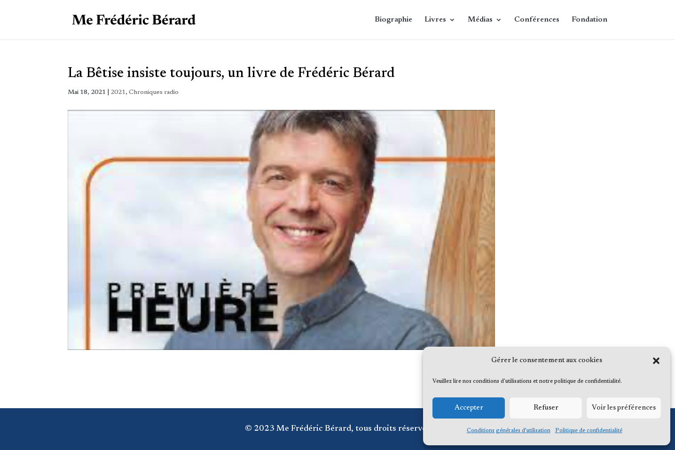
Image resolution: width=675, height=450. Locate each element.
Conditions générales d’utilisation (508, 431)
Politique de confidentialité (588, 431)
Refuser (546, 407)
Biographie (393, 19)
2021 (118, 92)
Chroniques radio (154, 92)
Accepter (469, 407)
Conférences (536, 19)
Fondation (589, 19)
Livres (435, 19)
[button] (656, 360)
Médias (480, 19)
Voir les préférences (624, 407)
